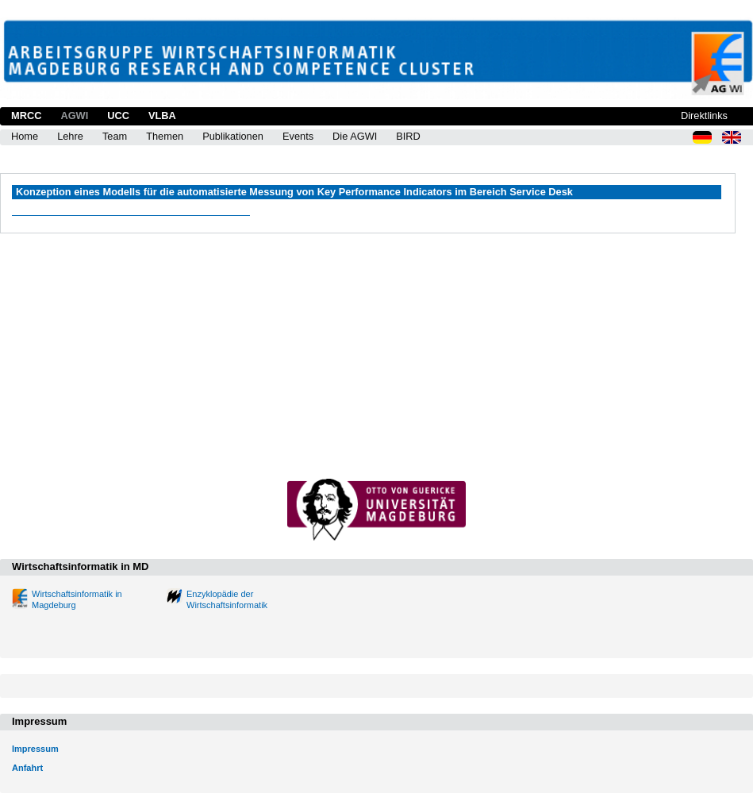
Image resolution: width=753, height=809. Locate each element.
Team (114, 136)
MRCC (26, 115)
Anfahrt (27, 767)
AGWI (74, 115)
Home (24, 136)
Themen (164, 136)
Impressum (35, 748)
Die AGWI (354, 136)
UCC (118, 115)
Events (297, 136)
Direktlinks (704, 115)
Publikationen (232, 136)
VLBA (162, 115)
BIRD (408, 136)
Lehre (70, 136)
